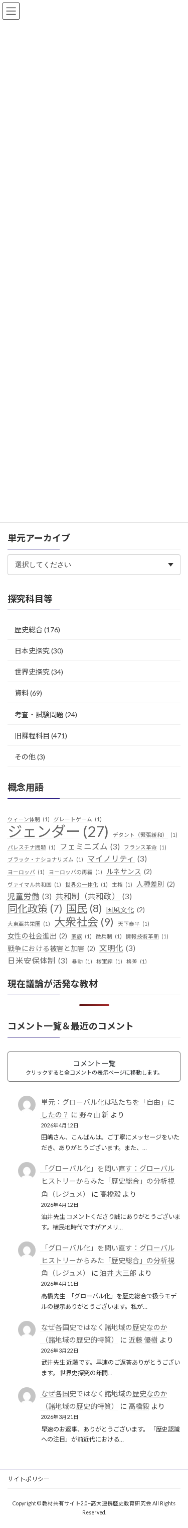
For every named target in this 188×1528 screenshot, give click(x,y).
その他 (25, 756)
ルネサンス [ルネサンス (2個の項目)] (129, 872)
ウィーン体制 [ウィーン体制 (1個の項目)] (29, 819)
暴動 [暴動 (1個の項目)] (82, 962)
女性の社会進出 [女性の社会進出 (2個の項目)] (37, 936)
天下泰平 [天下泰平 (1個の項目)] (133, 924)
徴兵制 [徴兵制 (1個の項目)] (109, 936)
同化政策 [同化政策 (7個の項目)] (35, 908)
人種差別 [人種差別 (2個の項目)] (155, 885)
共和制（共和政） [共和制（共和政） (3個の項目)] (94, 897)
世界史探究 (32, 671)
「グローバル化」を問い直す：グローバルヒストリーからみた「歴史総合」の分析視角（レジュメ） (107, 1181)
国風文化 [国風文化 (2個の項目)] (125, 910)
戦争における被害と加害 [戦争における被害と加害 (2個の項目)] (51, 949)
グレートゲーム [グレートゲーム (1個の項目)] (78, 819)
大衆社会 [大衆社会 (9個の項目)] (84, 922)
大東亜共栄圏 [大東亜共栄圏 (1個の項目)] (29, 924)
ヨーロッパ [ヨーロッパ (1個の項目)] (26, 872)
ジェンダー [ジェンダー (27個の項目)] (58, 831)
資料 (22, 693)
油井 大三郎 (118, 1273)
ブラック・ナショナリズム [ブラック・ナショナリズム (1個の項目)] (45, 859)
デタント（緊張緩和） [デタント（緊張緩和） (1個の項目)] (145, 835)
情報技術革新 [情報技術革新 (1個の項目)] (147, 936)
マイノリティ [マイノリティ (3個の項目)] (117, 859)
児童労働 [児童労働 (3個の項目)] (30, 897)
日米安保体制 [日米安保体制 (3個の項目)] (38, 961)
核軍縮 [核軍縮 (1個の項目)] (109, 962)
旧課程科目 (32, 735)
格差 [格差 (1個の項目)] (136, 962)
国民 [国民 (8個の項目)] (84, 908)
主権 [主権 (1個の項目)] (122, 885)
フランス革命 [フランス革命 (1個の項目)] (145, 847)
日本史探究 (32, 650)
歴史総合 (29, 629)
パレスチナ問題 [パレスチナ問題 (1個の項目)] (32, 847)
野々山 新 (94, 1114)
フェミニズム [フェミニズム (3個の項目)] (90, 846)
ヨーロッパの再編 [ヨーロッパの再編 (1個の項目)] (75, 872)
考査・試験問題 (39, 714)
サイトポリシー (29, 1479)
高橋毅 (110, 1193)
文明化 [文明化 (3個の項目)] (117, 948)
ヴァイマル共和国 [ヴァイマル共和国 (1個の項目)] (34, 885)
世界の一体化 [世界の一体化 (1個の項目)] (86, 885)
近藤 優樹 (143, 1339)
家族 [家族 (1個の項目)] (81, 936)
